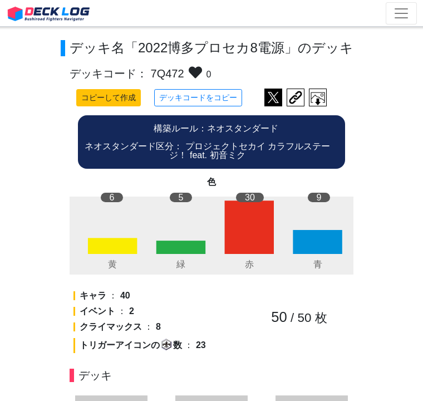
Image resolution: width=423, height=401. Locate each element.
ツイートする (273, 97)
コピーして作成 (108, 97)
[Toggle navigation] (401, 13)
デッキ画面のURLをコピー (295, 97)
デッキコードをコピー (198, 97)
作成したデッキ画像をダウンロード (318, 97)
